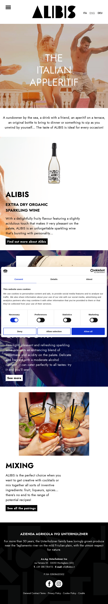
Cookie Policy (69, 593)
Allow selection (54, 331)
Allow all (88, 331)
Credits (81, 593)
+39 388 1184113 (44, 566)
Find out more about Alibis (26, 241)
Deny (19, 331)
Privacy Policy (54, 593)
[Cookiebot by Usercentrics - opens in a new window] (92, 271)
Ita (85, 13)
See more (14, 378)
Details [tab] (54, 279)
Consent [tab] (18, 279)
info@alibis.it (69, 566)
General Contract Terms (34, 593)
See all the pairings (21, 508)
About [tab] (89, 279)
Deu (100, 13)
